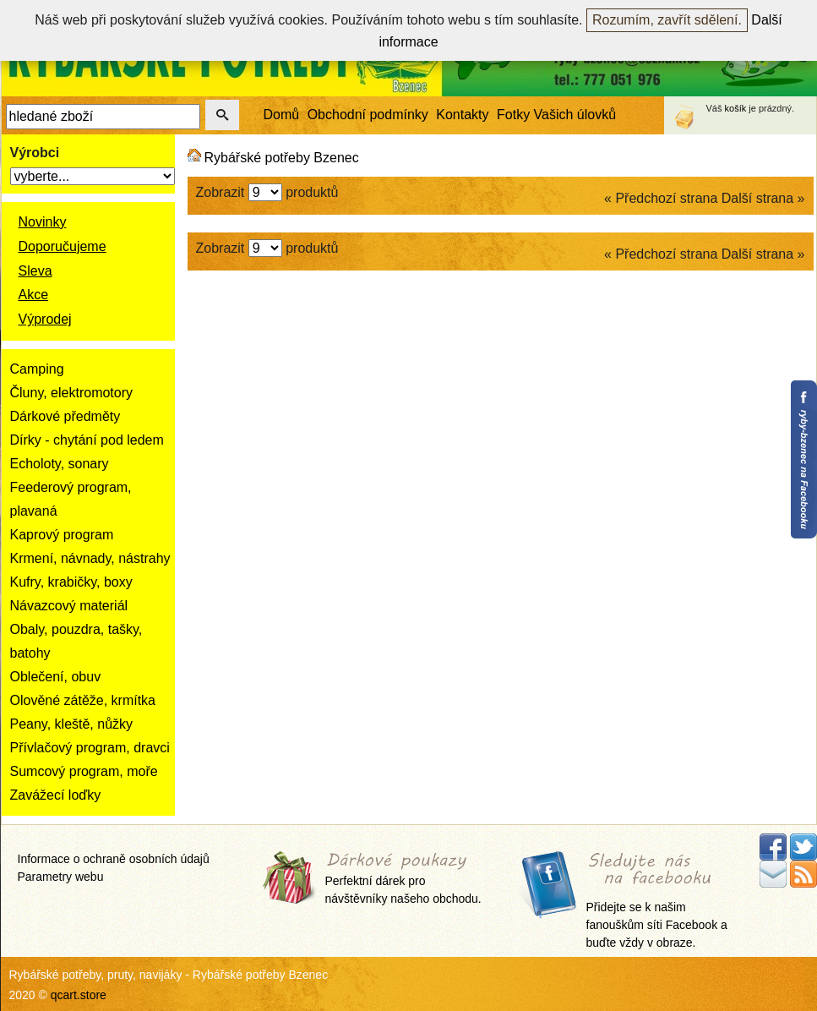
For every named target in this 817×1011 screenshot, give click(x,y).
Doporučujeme (62, 246)
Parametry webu (61, 876)
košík (736, 108)
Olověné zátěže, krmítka (83, 700)
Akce (34, 294)
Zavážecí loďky (55, 795)
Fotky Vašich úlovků (556, 114)
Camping (37, 369)
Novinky (43, 222)
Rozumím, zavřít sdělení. (667, 20)
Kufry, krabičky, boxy (71, 582)
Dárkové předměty (65, 416)
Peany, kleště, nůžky (71, 724)
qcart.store (78, 995)
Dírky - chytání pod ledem (87, 440)
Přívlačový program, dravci (90, 747)
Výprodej (45, 319)
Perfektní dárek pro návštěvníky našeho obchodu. (403, 879)
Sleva (35, 271)
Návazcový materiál (69, 605)
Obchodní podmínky (368, 114)
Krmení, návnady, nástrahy (90, 558)
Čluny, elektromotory (71, 392)
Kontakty (462, 114)
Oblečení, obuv (55, 676)
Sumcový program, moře (84, 771)
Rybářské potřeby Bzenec (281, 157)
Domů (282, 114)
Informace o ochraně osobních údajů (114, 859)
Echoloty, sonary (59, 463)
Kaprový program (62, 534)
